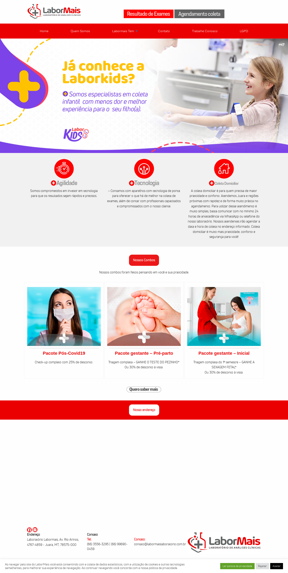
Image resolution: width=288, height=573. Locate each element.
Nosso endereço (144, 410)
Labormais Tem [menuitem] (123, 31)
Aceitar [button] (277, 566)
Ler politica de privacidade (237, 566)
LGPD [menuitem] (244, 31)
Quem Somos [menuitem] (80, 31)
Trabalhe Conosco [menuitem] (205, 31)
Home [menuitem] (44, 31)
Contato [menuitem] (164, 31)
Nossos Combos (144, 260)
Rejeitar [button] (262, 566)
